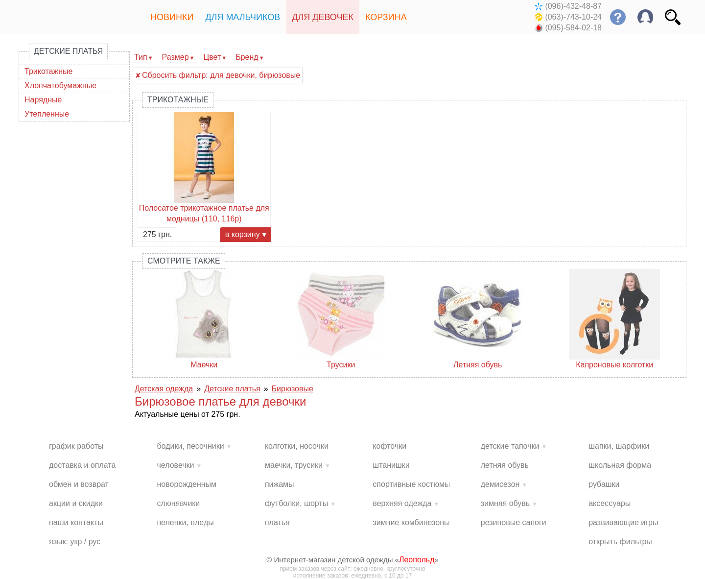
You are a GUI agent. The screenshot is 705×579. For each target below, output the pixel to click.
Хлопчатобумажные (60, 85)
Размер (175, 57)
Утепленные (46, 114)
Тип (140, 57)
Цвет (212, 57)
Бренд (246, 57)
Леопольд (417, 559)
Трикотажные (48, 71)
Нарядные (43, 100)
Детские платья (68, 51)
